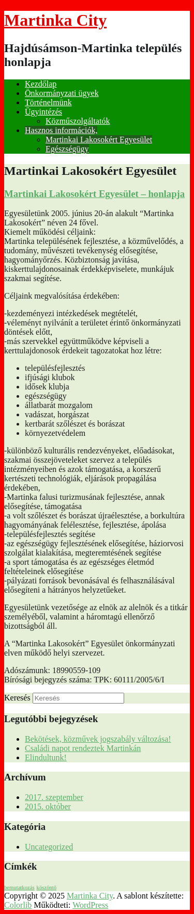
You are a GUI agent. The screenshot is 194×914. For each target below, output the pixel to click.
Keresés (17, 697)
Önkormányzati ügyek (62, 93)
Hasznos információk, (61, 130)
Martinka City (55, 20)
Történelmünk (48, 102)
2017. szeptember (54, 797)
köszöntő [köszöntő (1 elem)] (46, 887)
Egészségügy (67, 148)
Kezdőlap (40, 83)
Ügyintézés (43, 111)
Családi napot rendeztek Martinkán (83, 748)
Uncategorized (49, 846)
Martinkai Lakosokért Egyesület (99, 139)
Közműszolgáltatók (78, 121)
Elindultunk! (46, 757)
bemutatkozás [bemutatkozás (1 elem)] (19, 887)
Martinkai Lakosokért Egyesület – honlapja (94, 193)
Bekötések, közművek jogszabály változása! (98, 739)
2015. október (48, 806)
